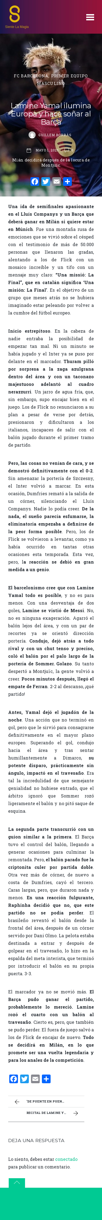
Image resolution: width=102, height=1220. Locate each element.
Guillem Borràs (54, 135)
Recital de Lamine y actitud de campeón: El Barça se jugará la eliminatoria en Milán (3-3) (55, 1113)
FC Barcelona (31, 75)
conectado (66, 1159)
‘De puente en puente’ (40, 1102)
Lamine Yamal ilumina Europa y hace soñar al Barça (51, 113)
